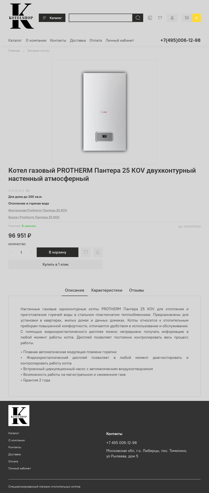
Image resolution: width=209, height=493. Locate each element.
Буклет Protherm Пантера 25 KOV (34, 217)
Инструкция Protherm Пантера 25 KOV (37, 210)
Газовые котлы (38, 50)
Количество (17, 244)
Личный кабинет (120, 40)
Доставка (78, 40)
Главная (14, 50)
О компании (36, 40)
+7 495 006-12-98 (121, 442)
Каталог (52, 18)
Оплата (96, 40)
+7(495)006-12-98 (180, 40)
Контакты (58, 40)
